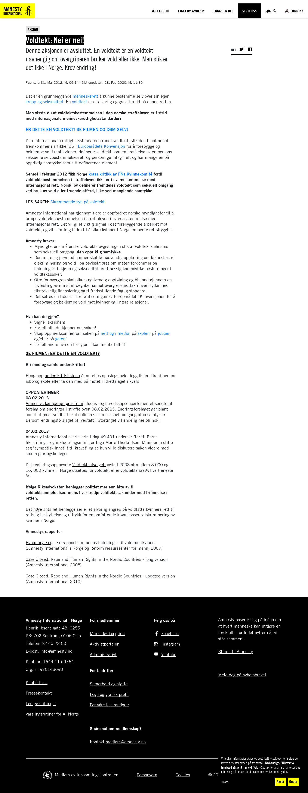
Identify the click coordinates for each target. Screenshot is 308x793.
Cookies (183, 774)
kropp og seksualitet (44, 101)
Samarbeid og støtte (108, 683)
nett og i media (115, 333)
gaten (60, 338)
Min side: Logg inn (107, 633)
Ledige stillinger (41, 703)
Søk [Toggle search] (268, 11)
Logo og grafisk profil (109, 694)
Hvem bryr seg (39, 542)
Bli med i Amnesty (235, 651)
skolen (144, 333)
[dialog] (261, 771)
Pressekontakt (39, 693)
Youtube (168, 654)
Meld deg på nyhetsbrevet (242, 674)
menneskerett (85, 96)
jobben (164, 333)
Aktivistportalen (104, 644)
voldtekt (79, 101)
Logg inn (297, 11)
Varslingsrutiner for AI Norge (52, 714)
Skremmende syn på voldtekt (77, 201)
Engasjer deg (223, 11)
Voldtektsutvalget (89, 464)
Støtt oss (249, 11)
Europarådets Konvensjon (101, 146)
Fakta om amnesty (191, 11)
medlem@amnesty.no (126, 741)
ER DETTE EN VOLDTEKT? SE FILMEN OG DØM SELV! (77, 129)
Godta (293, 781)
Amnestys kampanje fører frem (54, 403)
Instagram (170, 644)
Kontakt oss (36, 682)
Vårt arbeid (160, 11)
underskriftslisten (62, 375)
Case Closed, (37, 576)
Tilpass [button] (224, 782)
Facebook (170, 633)
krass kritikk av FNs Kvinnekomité (119, 174)
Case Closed (37, 559)
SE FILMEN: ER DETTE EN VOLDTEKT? (63, 353)
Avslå (280, 781)
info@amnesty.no (56, 651)
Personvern (147, 774)
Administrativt (103, 654)
